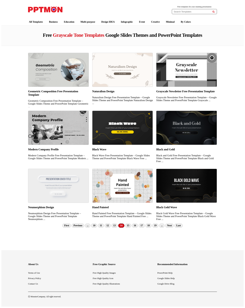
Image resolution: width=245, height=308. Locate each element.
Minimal (170, 22)
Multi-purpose (87, 22)
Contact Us (33, 283)
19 (155, 225)
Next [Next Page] (169, 225)
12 (108, 225)
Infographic (127, 22)
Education (69, 22)
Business (53, 22)
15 (128, 225)
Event (142, 22)
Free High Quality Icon (103, 278)
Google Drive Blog (165, 283)
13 (114, 225)
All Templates (36, 22)
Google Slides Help (166, 278)
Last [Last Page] (178, 225)
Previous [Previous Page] (78, 225)
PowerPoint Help (165, 273)
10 (94, 225)
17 (142, 225)
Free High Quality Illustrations (106, 283)
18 (148, 225)
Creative (155, 22)
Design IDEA (108, 22)
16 (135, 225)
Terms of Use (34, 273)
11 (101, 225)
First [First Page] (66, 225)
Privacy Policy (34, 278)
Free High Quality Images (104, 273)
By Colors (186, 22)
